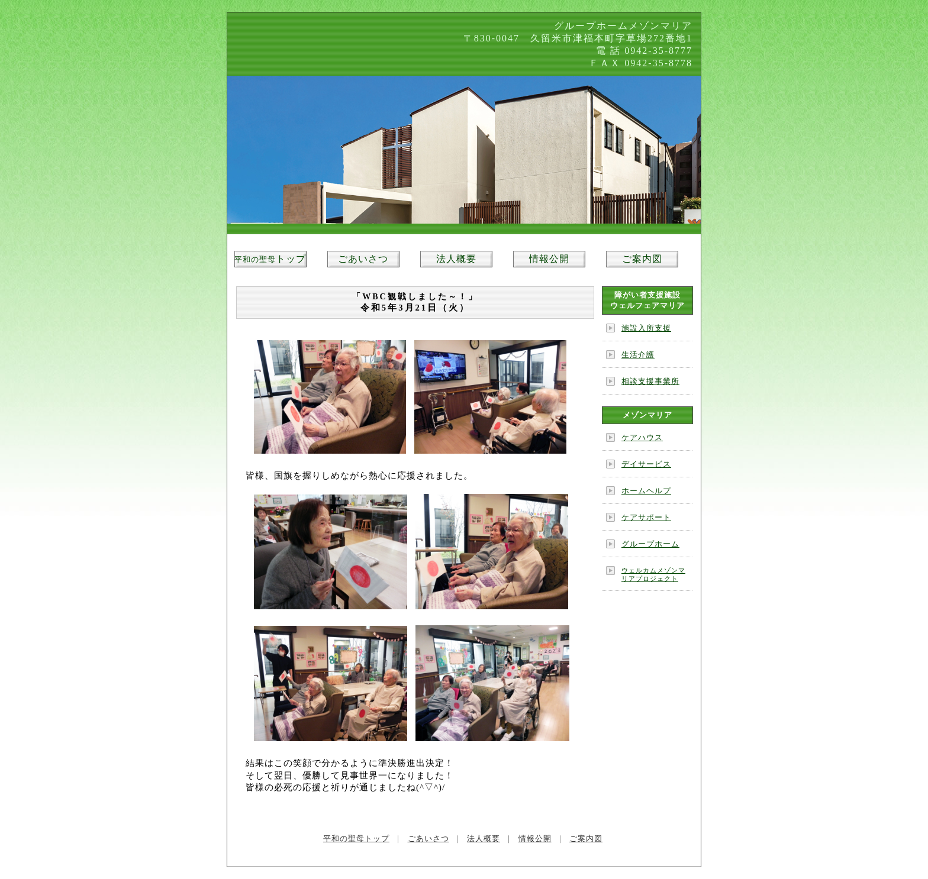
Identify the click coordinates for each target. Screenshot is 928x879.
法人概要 (456, 259)
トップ (270, 259)
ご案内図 (642, 259)
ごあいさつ (363, 259)
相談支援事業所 (650, 381)
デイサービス (646, 464)
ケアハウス (642, 437)
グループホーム (650, 543)
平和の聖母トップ (356, 838)
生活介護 (638, 354)
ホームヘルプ (646, 490)
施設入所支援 (646, 328)
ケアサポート (646, 517)
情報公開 (549, 259)
